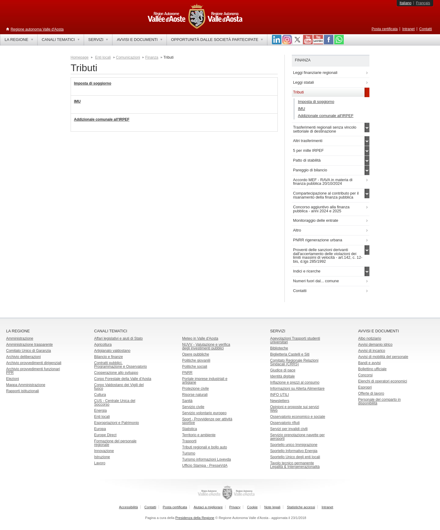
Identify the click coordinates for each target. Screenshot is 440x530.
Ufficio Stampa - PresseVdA (205, 465)
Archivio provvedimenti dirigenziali (33, 363)
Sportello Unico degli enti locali (295, 457)
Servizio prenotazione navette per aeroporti (297, 437)
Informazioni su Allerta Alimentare (297, 388)
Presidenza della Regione (195, 518)
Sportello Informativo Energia (293, 451)
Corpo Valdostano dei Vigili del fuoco (119, 387)
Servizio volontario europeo (204, 413)
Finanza (151, 57)
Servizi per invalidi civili (289, 429)
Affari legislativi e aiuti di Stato (118, 338)
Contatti (425, 29)
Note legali (272, 507)
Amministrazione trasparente (29, 344)
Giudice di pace (282, 370)
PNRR (187, 373)
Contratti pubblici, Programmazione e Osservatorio (120, 365)
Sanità (187, 401)
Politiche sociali (194, 366)
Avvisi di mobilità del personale (383, 357)
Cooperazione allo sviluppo (116, 373)
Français (423, 3)
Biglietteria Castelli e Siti (290, 354)
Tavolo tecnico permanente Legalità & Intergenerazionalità (295, 465)
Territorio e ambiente (198, 435)
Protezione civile (195, 388)
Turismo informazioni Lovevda (206, 459)
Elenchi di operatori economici (382, 381)
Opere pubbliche (195, 354)
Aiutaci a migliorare (208, 507)
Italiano (406, 3)
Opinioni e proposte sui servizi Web (294, 409)
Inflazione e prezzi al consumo (294, 382)
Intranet (408, 29)
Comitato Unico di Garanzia (28, 351)
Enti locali (103, 57)
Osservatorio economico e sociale (297, 417)
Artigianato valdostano (112, 351)
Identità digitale (282, 376)
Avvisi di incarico (371, 351)
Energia (100, 410)
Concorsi (365, 375)
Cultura (100, 395)
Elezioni (12, 379)
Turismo (188, 453)
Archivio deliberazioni (23, 357)
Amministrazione (19, 338)
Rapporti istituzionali (22, 391)
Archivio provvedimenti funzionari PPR (33, 371)
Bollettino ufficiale (372, 369)
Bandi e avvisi (369, 363)
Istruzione (102, 457)
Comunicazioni (128, 57)
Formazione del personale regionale (115, 443)
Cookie (252, 507)
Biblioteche (279, 348)
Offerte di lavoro (371, 393)
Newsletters (279, 401)
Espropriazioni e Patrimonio (116, 423)
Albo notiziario (369, 338)
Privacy (234, 507)
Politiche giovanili (196, 360)
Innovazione (104, 451)
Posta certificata (385, 29)
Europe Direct (105, 435)
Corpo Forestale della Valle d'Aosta (122, 379)
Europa (100, 429)
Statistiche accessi (301, 507)
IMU (77, 101)
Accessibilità (128, 507)
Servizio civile (193, 407)
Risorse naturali (194, 395)
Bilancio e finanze (108, 357)
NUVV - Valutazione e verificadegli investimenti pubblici (206, 346)
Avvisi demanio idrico (375, 344)
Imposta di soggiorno (92, 83)
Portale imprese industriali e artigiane (204, 381)
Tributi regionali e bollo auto (204, 447)
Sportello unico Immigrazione (293, 445)
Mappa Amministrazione (25, 385)
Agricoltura (103, 344)
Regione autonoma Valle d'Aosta (37, 29)
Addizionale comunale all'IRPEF (102, 119)
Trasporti (189, 441)
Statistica (189, 429)
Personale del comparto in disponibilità (379, 401)
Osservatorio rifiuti (285, 423)
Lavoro (99, 463)
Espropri (365, 387)
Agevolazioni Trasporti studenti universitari (295, 340)
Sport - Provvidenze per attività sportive (207, 421)
